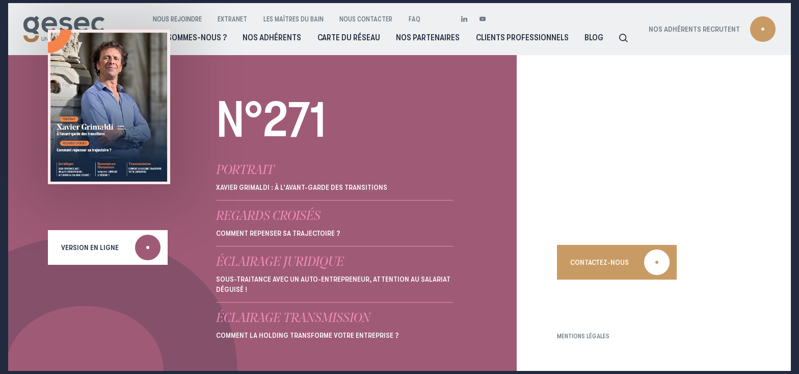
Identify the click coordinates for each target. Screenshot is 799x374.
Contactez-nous (599, 262)
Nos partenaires (428, 37)
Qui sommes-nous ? (190, 37)
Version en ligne (90, 247)
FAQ (414, 19)
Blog (593, 37)
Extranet (232, 19)
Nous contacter (365, 19)
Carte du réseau (348, 37)
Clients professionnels (522, 37)
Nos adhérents (272, 37)
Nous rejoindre (177, 19)
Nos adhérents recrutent (694, 29)
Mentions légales (583, 336)
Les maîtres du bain (293, 19)
